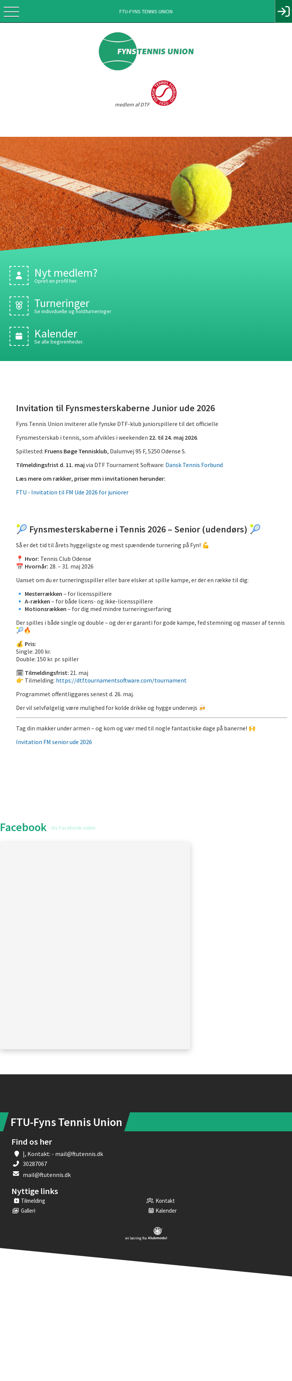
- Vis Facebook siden (72, 827)
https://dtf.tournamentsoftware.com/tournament (121, 680)
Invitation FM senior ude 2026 (54, 742)
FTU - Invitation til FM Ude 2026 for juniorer (72, 492)
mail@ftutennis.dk (47, 1174)
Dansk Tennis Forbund (194, 465)
